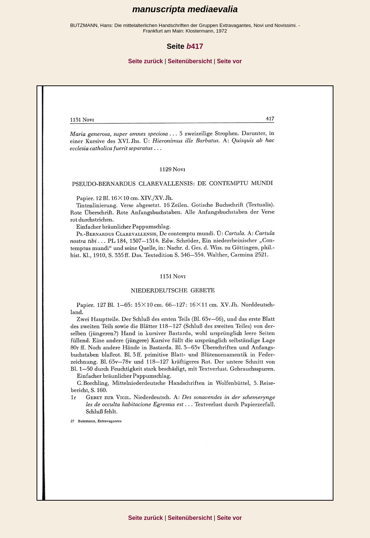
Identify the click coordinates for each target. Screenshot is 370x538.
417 (194, 46)
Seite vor (229, 61)
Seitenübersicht (190, 61)
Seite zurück (145, 61)
